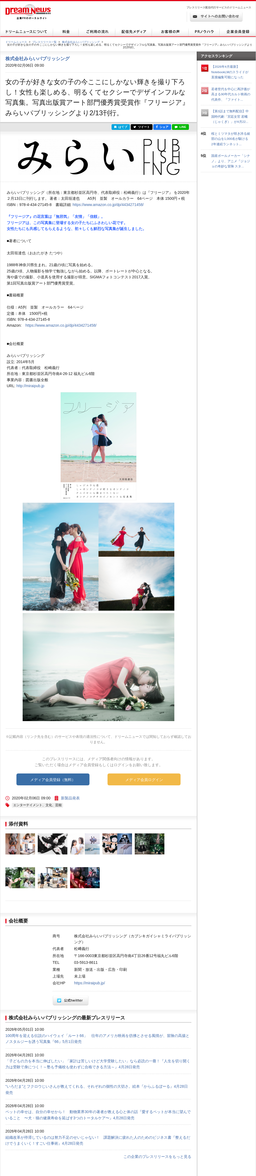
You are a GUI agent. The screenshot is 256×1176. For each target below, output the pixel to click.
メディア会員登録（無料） (52, 780)
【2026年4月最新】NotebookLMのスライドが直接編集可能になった (229, 72)
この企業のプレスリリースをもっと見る (157, 1156)
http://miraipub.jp (30, 386)
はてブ (120, 127)
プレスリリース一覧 (44, 41)
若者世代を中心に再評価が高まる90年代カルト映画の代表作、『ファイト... (230, 94)
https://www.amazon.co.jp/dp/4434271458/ (108, 204)
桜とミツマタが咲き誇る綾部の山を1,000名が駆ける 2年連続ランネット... (231, 139)
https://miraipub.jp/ (89, 983)
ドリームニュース (16, 41)
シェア (162, 127)
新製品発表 (70, 798)
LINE (180, 127)
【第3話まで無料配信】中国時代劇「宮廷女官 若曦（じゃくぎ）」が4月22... (230, 116)
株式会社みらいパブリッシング (81, 41)
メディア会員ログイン (144, 780)
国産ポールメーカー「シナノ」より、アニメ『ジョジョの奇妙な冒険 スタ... (230, 161)
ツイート (141, 127)
